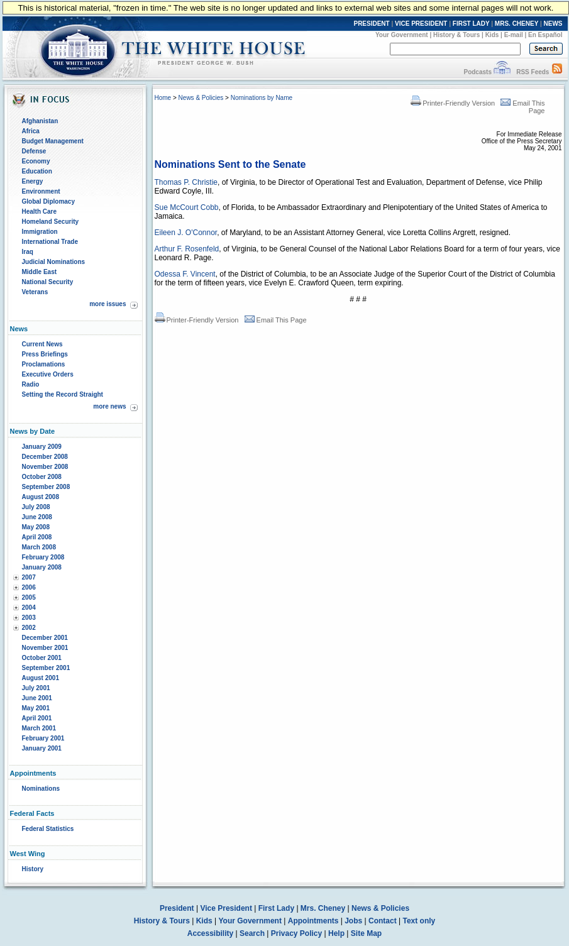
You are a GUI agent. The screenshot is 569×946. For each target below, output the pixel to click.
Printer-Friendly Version (453, 103)
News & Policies (201, 97)
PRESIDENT (371, 23)
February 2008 (43, 557)
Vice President (226, 908)
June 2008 (37, 517)
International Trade (50, 241)
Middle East (39, 271)
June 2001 (37, 698)
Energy (32, 181)
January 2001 (42, 748)
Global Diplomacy (48, 201)
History (32, 869)
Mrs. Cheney (323, 908)
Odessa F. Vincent (185, 274)
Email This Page (276, 320)
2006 (29, 587)
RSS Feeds (532, 72)
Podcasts (477, 72)
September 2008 (46, 486)
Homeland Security (50, 221)
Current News (42, 344)
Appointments (313, 920)
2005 (29, 597)
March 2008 (39, 547)
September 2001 (46, 667)
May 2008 (36, 527)
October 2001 (42, 657)
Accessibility (210, 933)
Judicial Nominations (54, 261)
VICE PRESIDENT (421, 23)
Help (336, 933)
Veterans (35, 292)
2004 (29, 607)
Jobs (353, 920)
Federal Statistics (48, 828)
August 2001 (40, 677)
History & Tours (456, 34)
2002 (29, 627)
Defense (34, 151)
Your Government (401, 34)
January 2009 (42, 446)
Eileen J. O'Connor (186, 232)
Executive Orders (48, 374)
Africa (31, 131)
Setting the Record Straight (62, 394)
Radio (31, 384)
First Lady (276, 908)
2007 (29, 577)
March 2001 (39, 728)
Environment (41, 191)
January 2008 (42, 567)
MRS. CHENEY (516, 23)
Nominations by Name (261, 97)
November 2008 (45, 466)
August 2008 (40, 496)
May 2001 (36, 708)
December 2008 (45, 456)
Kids (492, 34)
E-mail (513, 34)
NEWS (553, 23)
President (177, 908)
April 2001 (37, 718)
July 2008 (36, 506)
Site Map (366, 933)
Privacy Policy (296, 933)
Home (163, 97)
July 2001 (36, 688)
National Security (48, 281)
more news (109, 406)
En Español (545, 34)
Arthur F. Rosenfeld (187, 249)
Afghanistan (40, 121)
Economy (36, 161)
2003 (29, 617)
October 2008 (42, 476)
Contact (382, 920)
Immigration (40, 231)
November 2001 (45, 647)
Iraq (27, 251)
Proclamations (43, 364)
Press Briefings (45, 354)
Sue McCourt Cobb (187, 207)
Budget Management (53, 141)
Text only (418, 920)
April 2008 (37, 537)
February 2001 (43, 738)
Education (37, 171)
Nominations (41, 788)
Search (252, 933)
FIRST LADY (471, 23)
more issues (107, 303)
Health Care (39, 211)
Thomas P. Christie (186, 182)
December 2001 (45, 637)
